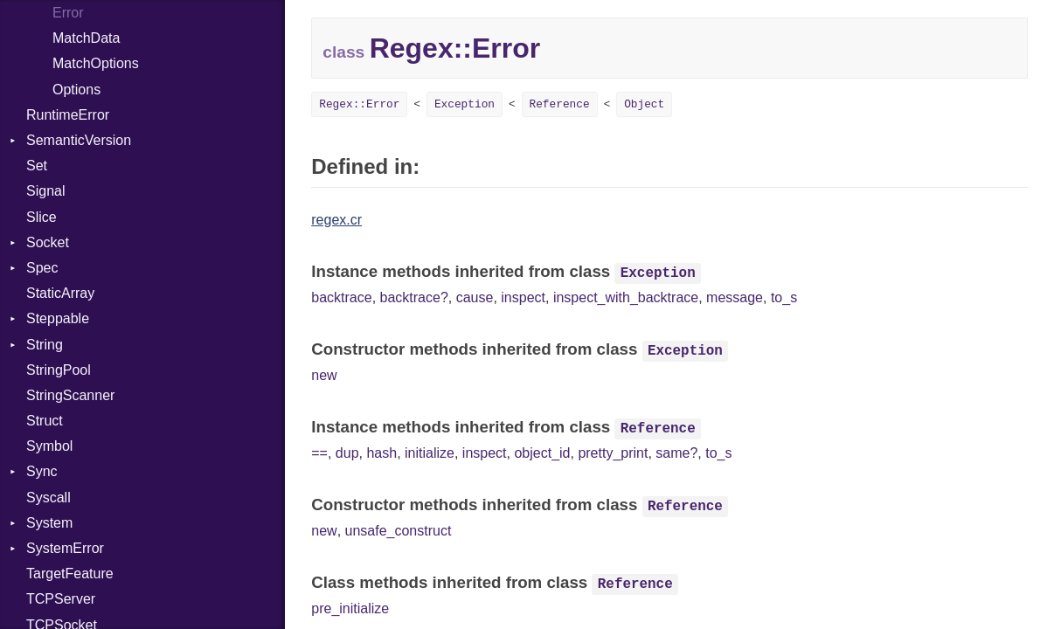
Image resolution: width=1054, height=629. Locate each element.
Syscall (48, 497)
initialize (429, 453)
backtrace (341, 297)
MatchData (86, 38)
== (319, 453)
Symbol (49, 446)
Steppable (57, 318)
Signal (45, 190)
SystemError (65, 548)
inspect (523, 297)
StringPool (58, 370)
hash (381, 453)
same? (676, 453)
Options (76, 89)
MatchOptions (95, 63)
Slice (41, 217)
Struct (44, 420)
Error (68, 12)
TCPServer (60, 598)
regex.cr (336, 219)
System (49, 522)
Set (36, 165)
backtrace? (414, 297)
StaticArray (60, 293)
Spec (42, 267)
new (323, 375)
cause (475, 297)
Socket (47, 242)
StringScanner (70, 395)
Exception (464, 104)
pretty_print (613, 453)
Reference (560, 104)
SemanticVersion (78, 140)
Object (644, 104)
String (44, 344)
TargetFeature (70, 573)
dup (347, 453)
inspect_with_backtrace (625, 297)
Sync (42, 471)
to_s (784, 297)
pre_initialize (350, 608)
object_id (542, 453)
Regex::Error (359, 104)
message (734, 297)
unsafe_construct (398, 530)
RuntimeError (67, 114)
